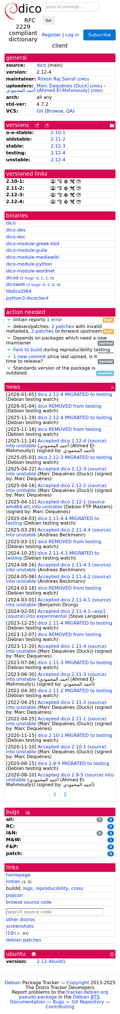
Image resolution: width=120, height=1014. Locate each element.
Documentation (27, 1002)
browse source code (29, 902)
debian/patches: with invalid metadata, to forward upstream (60, 329)
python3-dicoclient (27, 298)
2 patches (63, 326)
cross (77, 888)
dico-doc (15, 237)
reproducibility (52, 888)
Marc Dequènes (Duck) (63, 86)
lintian (13, 881)
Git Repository (88, 1002)
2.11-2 (58, 139)
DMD (83, 79)
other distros (20, 919)
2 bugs (27, 278)
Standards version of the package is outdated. (60, 371)
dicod (12, 278)
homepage (18, 875)
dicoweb (15, 284)
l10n (11, 933)
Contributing (60, 1006)
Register (51, 34)
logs (28, 888)
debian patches (23, 940)
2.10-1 (58, 132)
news (13, 387)
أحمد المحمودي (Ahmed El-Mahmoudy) (48, 90)
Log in (72, 34)
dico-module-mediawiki (32, 257)
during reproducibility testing (60, 350)
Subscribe (99, 35)
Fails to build (27, 349)
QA (69, 111)
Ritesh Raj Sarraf (57, 79)
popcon (14, 895)
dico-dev (16, 230)
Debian (13, 982)
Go (48, 20)
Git (40, 111)
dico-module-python (29, 264)
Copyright (78, 982)
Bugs (58, 1002)
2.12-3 (58, 146)
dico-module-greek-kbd (32, 243)
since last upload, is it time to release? (60, 359)
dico (41, 65)
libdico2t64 (19, 291)
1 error (54, 319)
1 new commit (29, 356)
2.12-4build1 (51, 961)
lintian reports (60, 319)
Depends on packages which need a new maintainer (60, 341)
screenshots (20, 926)
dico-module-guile (26, 250)
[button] (8, 319)
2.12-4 (58, 153)
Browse (54, 111)
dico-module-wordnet (30, 271)
